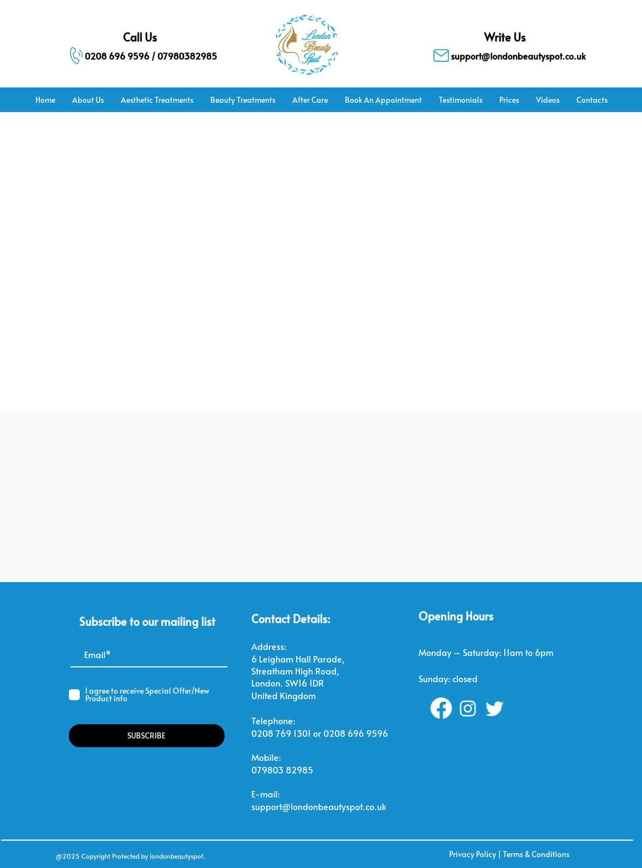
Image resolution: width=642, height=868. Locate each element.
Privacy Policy (472, 854)
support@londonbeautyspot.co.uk (318, 806)
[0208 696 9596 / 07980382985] (136, 55)
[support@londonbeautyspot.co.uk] (505, 55)
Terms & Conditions (536, 854)
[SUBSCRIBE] (147, 735)
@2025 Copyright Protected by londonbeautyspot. (130, 856)
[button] (157, 99)
